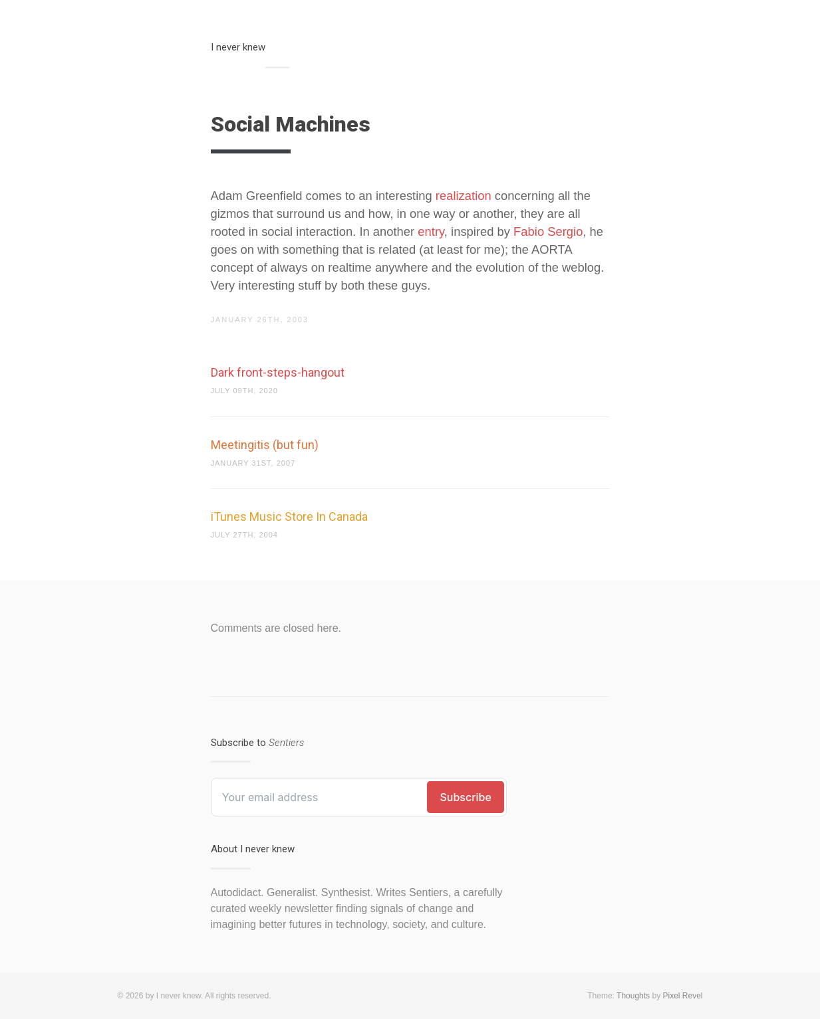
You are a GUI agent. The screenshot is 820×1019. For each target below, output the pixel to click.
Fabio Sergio (548, 231)
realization (463, 196)
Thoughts (633, 995)
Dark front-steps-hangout (277, 372)
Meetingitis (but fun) (265, 445)
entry (431, 231)
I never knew (238, 47)
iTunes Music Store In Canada (289, 516)
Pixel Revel (682, 995)
